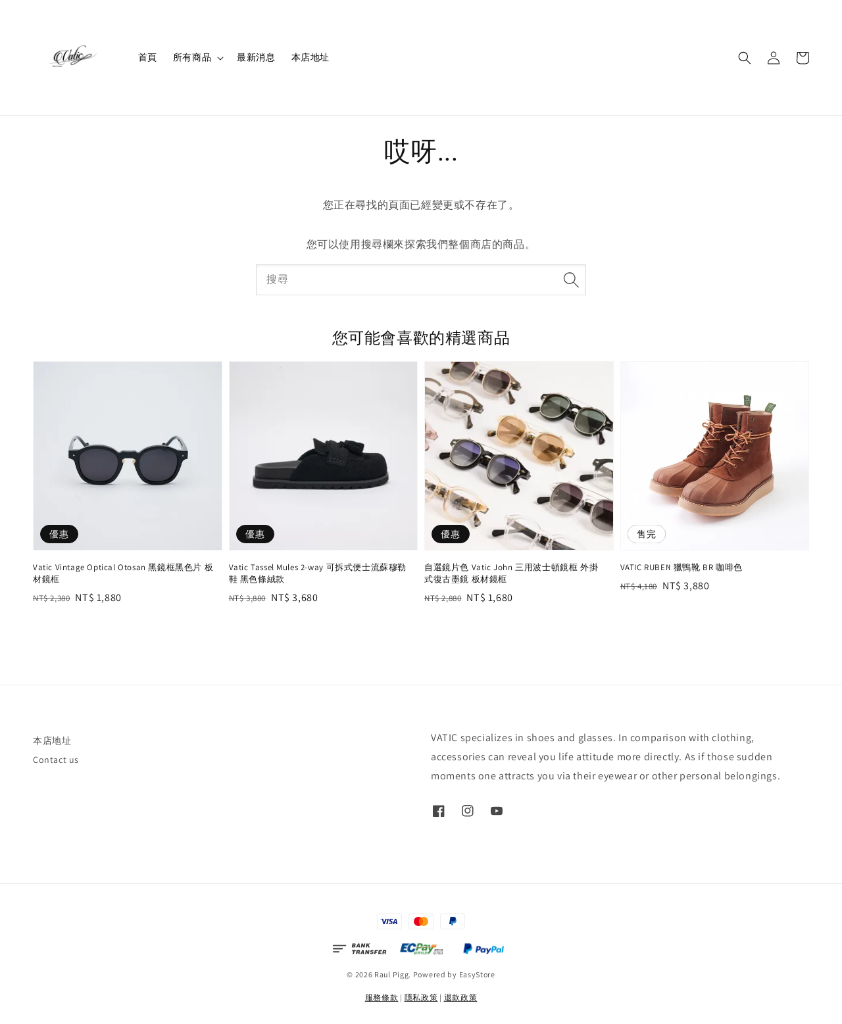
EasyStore (477, 974)
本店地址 (310, 57)
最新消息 (256, 57)
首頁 (147, 57)
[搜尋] (571, 279)
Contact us (56, 760)
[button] (744, 57)
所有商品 (192, 57)
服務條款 (382, 997)
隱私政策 (421, 997)
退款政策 (461, 997)
